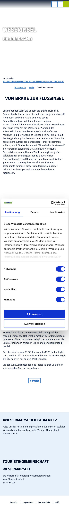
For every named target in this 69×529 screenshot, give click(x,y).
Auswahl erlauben (34, 323)
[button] (34, 380)
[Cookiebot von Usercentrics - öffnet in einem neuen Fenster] (51, 203)
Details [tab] (34, 212)
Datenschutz (44, 502)
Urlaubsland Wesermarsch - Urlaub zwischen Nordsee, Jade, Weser (33, 81)
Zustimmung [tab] (12, 212)
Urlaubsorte (20, 87)
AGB (57, 502)
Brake (31, 87)
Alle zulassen (34, 314)
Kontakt (13, 502)
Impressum (28, 502)
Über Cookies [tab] (57, 212)
